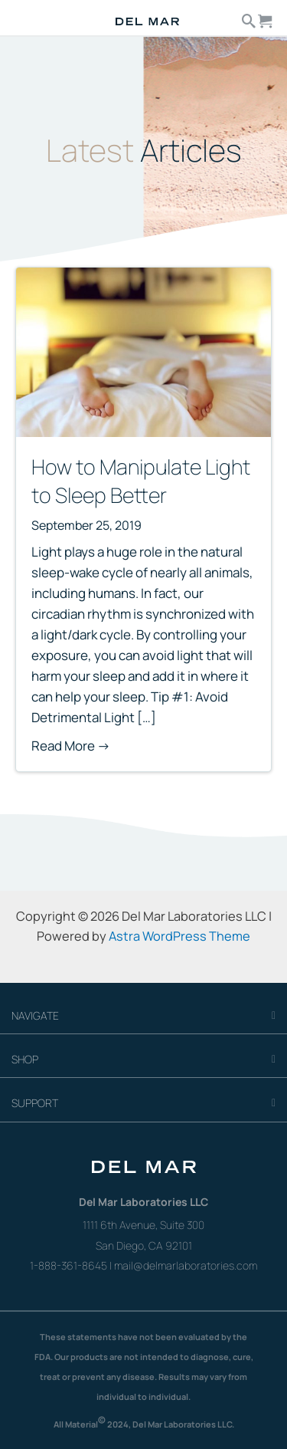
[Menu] (28, 17)
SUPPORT (34, 1103)
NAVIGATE (35, 1015)
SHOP (24, 1059)
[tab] (143, 1015)
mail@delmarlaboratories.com (185, 1265)
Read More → (70, 745)
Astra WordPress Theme (179, 936)
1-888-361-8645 (68, 1265)
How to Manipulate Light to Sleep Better (140, 480)
